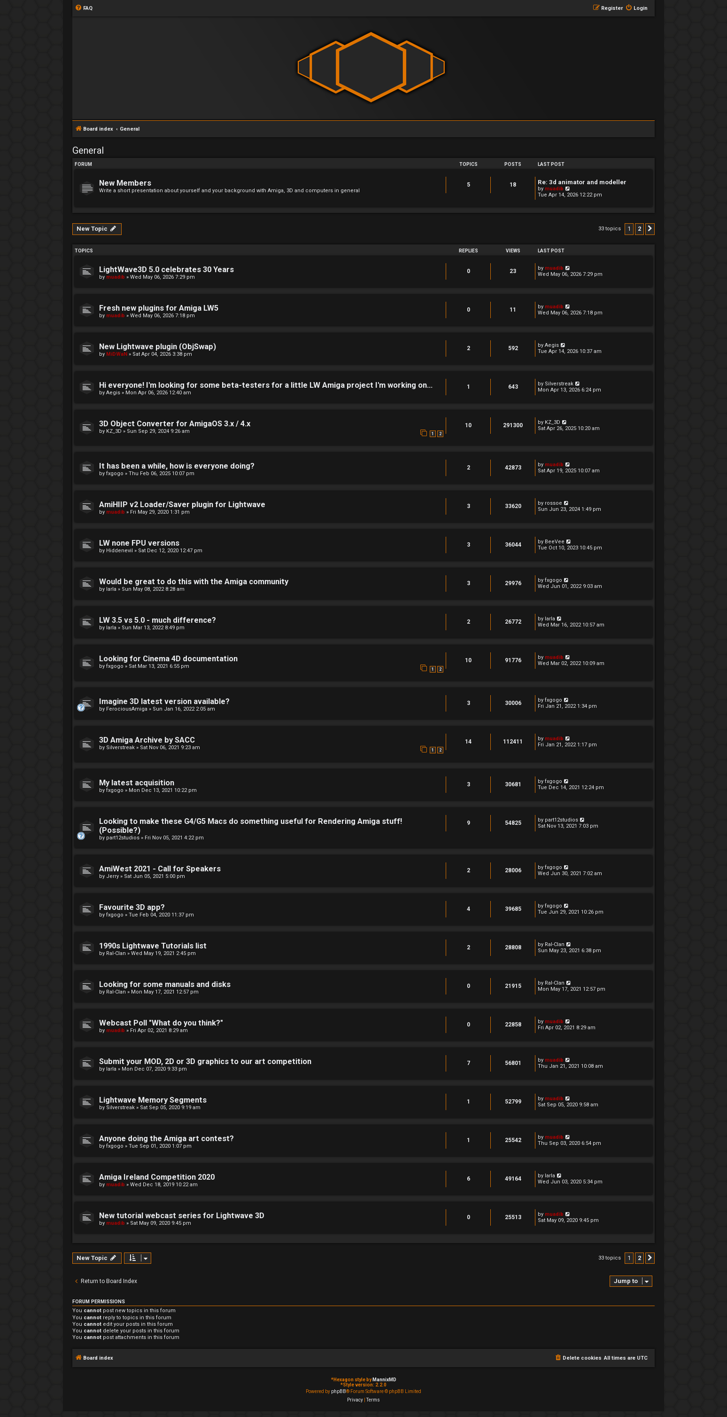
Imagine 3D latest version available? (164, 701)
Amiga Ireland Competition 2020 (157, 1177)
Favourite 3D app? (132, 907)
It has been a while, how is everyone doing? (177, 466)
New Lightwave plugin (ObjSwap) (157, 346)
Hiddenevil (119, 551)
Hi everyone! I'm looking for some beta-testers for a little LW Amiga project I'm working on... (266, 385)
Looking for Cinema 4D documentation (168, 658)
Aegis (552, 345)
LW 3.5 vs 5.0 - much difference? (157, 620)
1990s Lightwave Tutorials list (153, 945)
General (88, 150)
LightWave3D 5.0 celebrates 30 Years (166, 269)
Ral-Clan (116, 953)
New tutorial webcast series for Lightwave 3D (181, 1215)
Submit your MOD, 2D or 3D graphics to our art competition (205, 1061)
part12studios (122, 838)
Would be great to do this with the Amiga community (193, 581)
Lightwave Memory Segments (153, 1100)
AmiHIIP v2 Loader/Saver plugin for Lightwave (182, 504)
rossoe (553, 503)
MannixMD (384, 1379)
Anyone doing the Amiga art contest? (166, 1138)
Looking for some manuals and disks (165, 984)
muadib (554, 189)
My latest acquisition (136, 782)
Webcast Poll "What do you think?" (161, 1022)
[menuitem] (84, 8)
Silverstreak (559, 384)
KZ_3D (114, 431)
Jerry (112, 876)
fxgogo (115, 473)
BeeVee (555, 542)
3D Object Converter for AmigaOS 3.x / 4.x (174, 423)
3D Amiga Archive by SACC (147, 740)
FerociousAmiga (126, 709)
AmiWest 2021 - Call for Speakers (160, 868)
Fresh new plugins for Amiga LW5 (158, 308)
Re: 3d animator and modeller (582, 182)
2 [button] (639, 228)
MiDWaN (116, 354)
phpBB (338, 1391)
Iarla (111, 589)
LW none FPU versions (139, 543)
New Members (125, 183)
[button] (650, 229)
